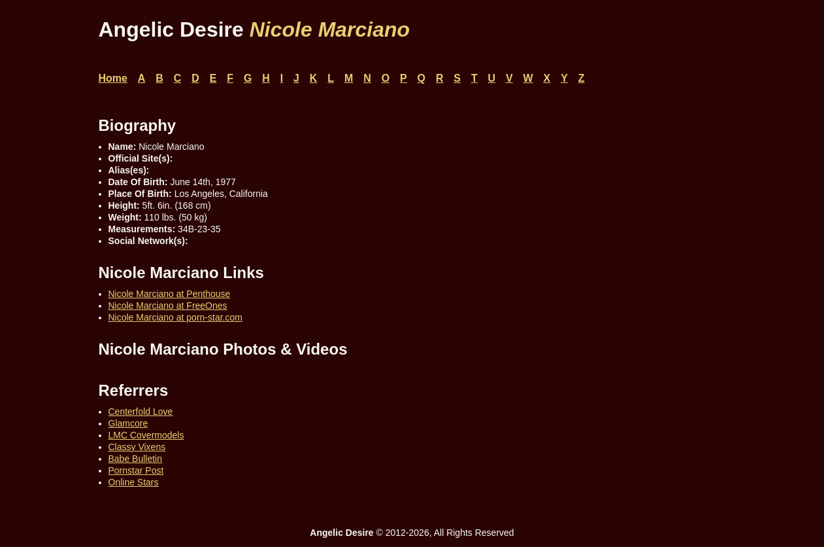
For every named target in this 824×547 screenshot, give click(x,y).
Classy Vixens (137, 447)
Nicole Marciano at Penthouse (169, 294)
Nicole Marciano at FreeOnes (167, 305)
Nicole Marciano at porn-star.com (175, 317)
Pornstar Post (136, 470)
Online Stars (133, 482)
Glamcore (128, 423)
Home (113, 78)
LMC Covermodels (146, 435)
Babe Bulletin (135, 458)
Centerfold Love (140, 411)
